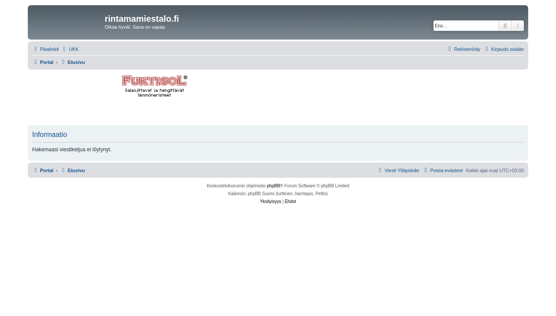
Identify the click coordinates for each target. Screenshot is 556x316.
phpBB (273, 185)
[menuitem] (70, 49)
